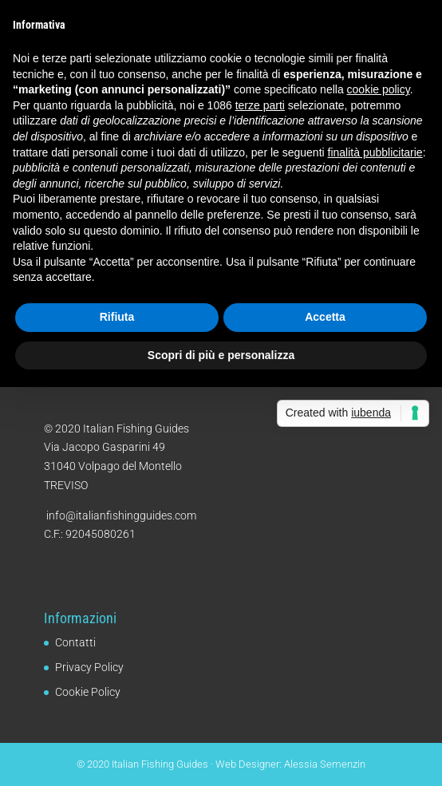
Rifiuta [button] (117, 316)
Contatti (75, 642)
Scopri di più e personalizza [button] (221, 355)
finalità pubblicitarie (375, 152)
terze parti (260, 105)
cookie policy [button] (378, 89)
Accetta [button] (325, 316)
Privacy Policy (89, 667)
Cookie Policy (87, 691)
